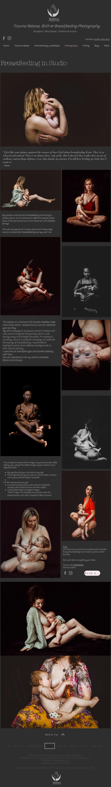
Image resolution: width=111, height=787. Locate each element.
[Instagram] (9, 38)
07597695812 (78, 565)
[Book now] (92, 573)
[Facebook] (3, 38)
